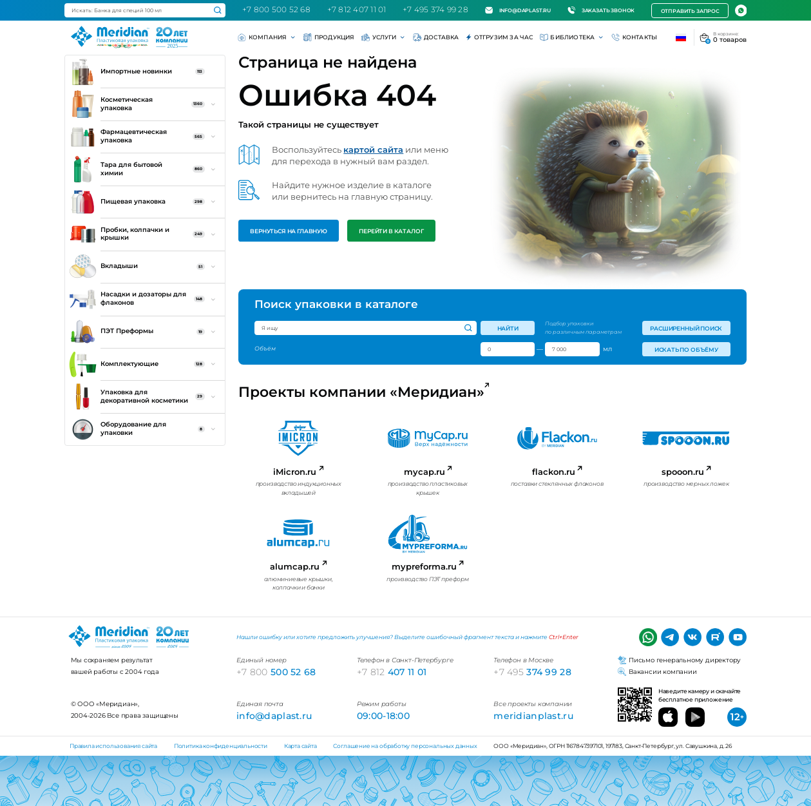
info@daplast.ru (518, 10)
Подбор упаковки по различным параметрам (583, 327)
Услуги (383, 38)
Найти (508, 328)
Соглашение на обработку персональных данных (405, 745)
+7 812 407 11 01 (356, 9)
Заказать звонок (601, 10)
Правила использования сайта (113, 745)
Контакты (634, 38)
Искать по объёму (686, 349)
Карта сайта (300, 745)
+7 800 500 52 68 (276, 9)
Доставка (436, 38)
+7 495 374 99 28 (435, 9)
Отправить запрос (690, 11)
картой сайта (373, 150)
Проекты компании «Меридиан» (362, 392)
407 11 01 (392, 672)
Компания (267, 38)
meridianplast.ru (533, 716)
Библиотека (572, 38)
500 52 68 (276, 672)
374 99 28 (532, 672)
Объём (265, 348)
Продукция (328, 38)
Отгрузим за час (499, 38)
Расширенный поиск (686, 328)
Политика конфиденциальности (220, 745)
